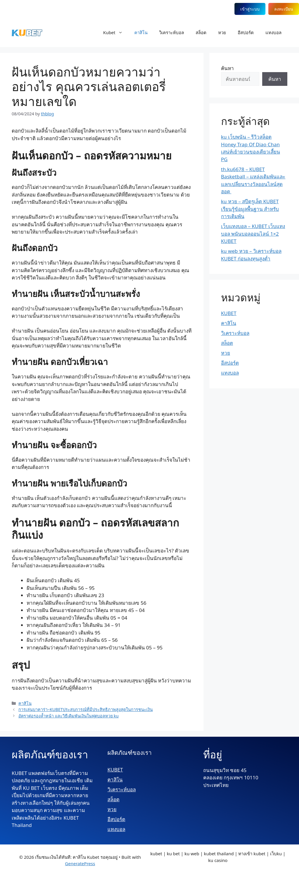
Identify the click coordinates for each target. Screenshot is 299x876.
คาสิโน (140, 32)
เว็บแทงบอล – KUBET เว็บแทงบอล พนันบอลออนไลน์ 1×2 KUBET (253, 233)
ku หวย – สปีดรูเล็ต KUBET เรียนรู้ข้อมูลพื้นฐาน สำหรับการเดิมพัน (250, 209)
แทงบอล (273, 32)
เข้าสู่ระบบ (250, 9)
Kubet (115, 32)
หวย (222, 32)
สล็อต (201, 32)
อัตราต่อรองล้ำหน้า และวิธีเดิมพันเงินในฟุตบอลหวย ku (68, 716)
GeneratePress (80, 863)
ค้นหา (227, 68)
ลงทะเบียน (283, 9)
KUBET (229, 313)
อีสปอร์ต (246, 32)
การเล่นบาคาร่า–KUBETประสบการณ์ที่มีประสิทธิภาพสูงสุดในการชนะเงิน (85, 709)
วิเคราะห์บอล (171, 32)
